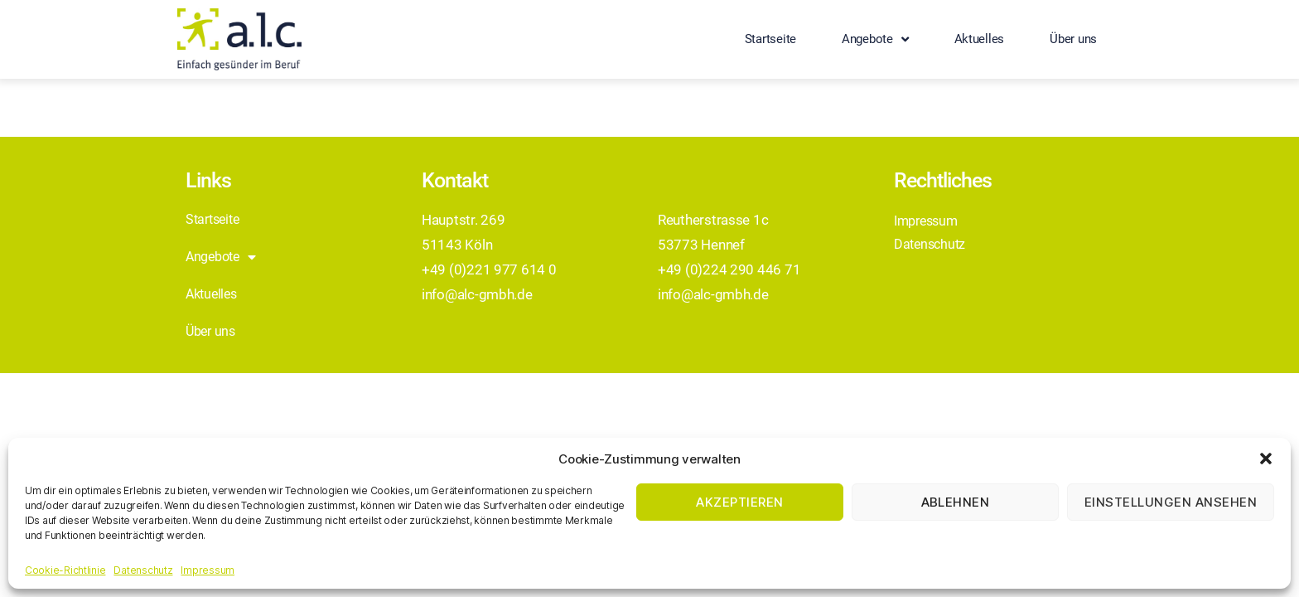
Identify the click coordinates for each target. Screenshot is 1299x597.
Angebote (875, 39)
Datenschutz (142, 570)
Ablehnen (955, 502)
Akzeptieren (740, 502)
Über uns (1073, 39)
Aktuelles (979, 39)
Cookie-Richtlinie (65, 570)
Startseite (770, 39)
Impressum (207, 570)
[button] (1266, 458)
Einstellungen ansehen (1171, 502)
